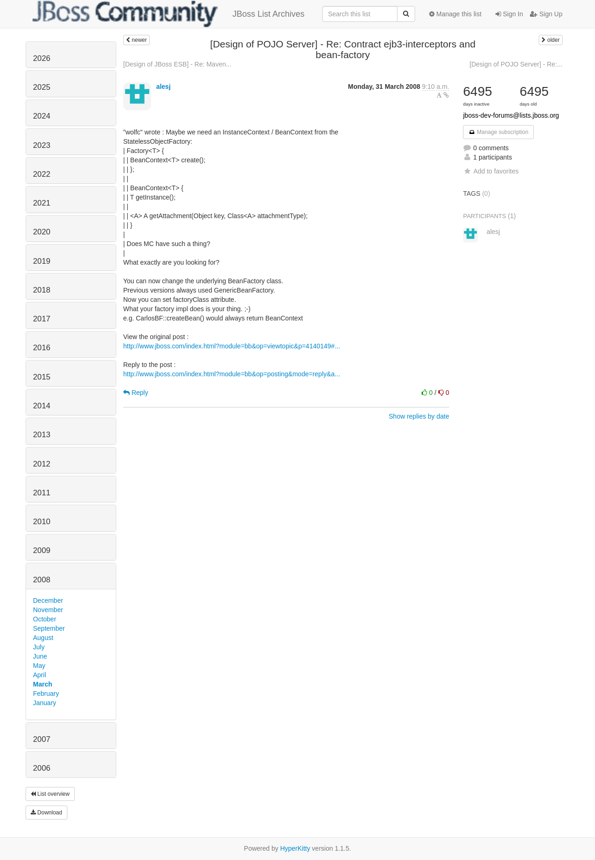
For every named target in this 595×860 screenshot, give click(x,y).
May (39, 665)
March (42, 684)
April (39, 675)
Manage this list (455, 14)
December (48, 600)
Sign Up (546, 14)
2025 (41, 87)
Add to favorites (490, 171)
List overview (50, 794)
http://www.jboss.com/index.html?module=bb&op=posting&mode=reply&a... (231, 374)
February (46, 693)
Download (46, 812)
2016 (41, 347)
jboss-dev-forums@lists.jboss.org (511, 115)
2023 (41, 145)
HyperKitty (295, 848)
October (44, 619)
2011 (41, 492)
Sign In (509, 14)
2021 (41, 203)
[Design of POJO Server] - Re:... (515, 64)
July (39, 647)
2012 (41, 464)
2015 (41, 377)
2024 (41, 116)
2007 (41, 739)
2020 (41, 231)
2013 (41, 434)
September (49, 628)
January (44, 703)
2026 (41, 58)
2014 (41, 405)
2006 (41, 768)
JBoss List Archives (168, 14)
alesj (163, 86)
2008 (41, 579)
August (43, 637)
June (40, 656)
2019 (41, 261)
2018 (41, 290)
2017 (41, 318)
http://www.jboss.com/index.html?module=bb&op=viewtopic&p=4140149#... (231, 346)
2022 (41, 174)
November (48, 609)
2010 (41, 521)
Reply (135, 392)
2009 (41, 550)
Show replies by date (419, 416)
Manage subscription (498, 132)
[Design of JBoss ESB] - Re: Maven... (177, 64)
